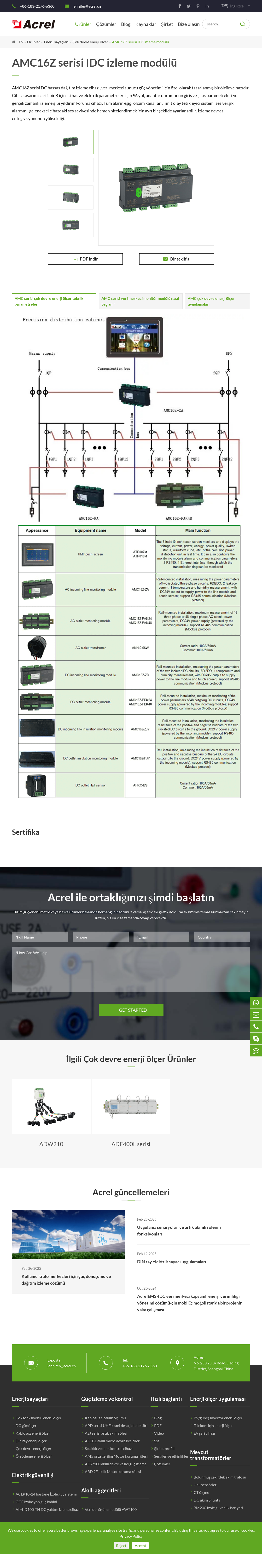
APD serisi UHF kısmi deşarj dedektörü (117, 1425)
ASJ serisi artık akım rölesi (106, 1433)
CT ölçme (201, 1492)
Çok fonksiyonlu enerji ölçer (38, 1417)
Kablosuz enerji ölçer (33, 1433)
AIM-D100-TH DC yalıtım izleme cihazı (48, 1509)
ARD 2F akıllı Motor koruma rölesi (113, 1471)
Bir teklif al (177, 259)
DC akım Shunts (207, 1500)
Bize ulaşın (189, 24)
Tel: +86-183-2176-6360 (139, 1363)
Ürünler (83, 24)
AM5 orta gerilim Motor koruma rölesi (116, 1456)
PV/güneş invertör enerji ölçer (218, 1417)
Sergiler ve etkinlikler (171, 1456)
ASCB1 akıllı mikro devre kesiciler (112, 1440)
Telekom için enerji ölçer (213, 1425)
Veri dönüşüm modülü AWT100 (111, 1509)
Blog (125, 24)
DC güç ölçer (26, 1425)
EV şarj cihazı (204, 1433)
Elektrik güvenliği (32, 1475)
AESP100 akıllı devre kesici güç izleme (115, 1463)
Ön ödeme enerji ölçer (34, 1456)
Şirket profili (164, 1448)
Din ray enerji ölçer (31, 1440)
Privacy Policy (131, 1536)
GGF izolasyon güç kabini (36, 1501)
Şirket (167, 24)
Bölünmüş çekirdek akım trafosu (220, 1477)
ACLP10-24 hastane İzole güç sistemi (46, 1494)
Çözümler (106, 24)
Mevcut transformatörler (210, 1455)
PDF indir (85, 259)
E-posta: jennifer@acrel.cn (61, 1363)
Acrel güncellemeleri (131, 1192)
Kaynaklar (145, 24)
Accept (140, 1545)
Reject (121, 1545)
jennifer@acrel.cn (87, 6)
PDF (158, 1425)
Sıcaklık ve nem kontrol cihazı (109, 1448)
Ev (21, 42)
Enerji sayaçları (56, 42)
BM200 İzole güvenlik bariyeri (218, 1507)
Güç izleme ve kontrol (107, 1399)
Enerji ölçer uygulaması (218, 1399)
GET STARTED (131, 1010)
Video (159, 1433)
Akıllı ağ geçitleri (101, 1490)
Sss (156, 1440)
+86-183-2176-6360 (37, 6)
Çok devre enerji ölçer (90, 42)
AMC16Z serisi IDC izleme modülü (140, 42)
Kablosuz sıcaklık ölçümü (105, 1417)
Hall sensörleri (205, 1484)
